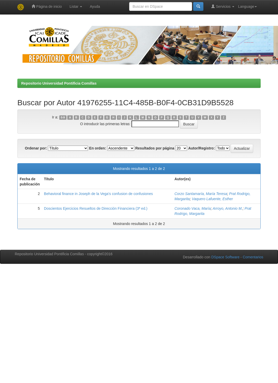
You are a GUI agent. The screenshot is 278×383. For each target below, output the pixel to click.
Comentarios (253, 257)
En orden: (97, 148)
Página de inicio (47, 6)
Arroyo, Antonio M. (228, 208)
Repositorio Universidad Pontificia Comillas (59, 83)
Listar (76, 6)
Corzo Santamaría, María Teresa (200, 194)
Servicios (222, 6)
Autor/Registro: (201, 148)
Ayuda (95, 6)
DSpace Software (225, 257)
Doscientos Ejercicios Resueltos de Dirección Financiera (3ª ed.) (96, 208)
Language (247, 6)
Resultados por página (154, 148)
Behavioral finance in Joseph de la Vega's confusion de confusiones (98, 194)
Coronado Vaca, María (192, 208)
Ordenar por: (36, 148)
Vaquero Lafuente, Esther (212, 199)
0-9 (63, 117)
